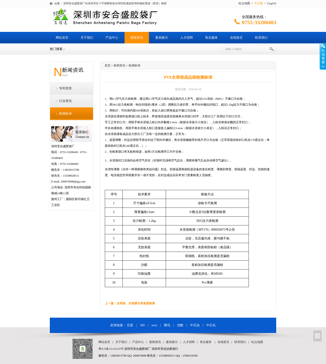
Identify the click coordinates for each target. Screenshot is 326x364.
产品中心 (111, 37)
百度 (130, 325)
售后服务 (211, 37)
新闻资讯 (136, 37)
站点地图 (244, 3)
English (271, 3)
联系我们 (261, 37)
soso (154, 325)
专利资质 (65, 88)
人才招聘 (186, 37)
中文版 (258, 3)
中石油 (194, 325)
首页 (107, 65)
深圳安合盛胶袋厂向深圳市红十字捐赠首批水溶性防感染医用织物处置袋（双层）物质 (115, 3)
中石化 (211, 325)
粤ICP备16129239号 (111, 348)
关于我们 (87, 37)
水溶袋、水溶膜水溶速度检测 (136, 303)
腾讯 (167, 325)
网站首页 (62, 37)
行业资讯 (65, 101)
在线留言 (236, 37)
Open (323, 56)
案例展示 (161, 37)
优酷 (180, 325)
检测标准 (65, 113)
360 (142, 325)
